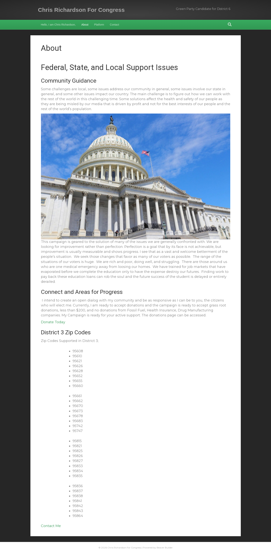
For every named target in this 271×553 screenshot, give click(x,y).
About (85, 24)
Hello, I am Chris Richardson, (58, 24)
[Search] (229, 24)
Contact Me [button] (51, 526)
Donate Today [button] (53, 322)
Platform (99, 24)
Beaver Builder (165, 547)
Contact (114, 24)
